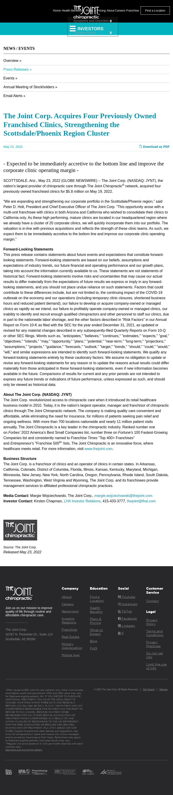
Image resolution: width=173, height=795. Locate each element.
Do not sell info (154, 655)
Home (57, 10)
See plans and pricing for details (23, 749)
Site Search (149, 689)
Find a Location (155, 10)
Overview (10, 61)
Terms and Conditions (154, 633)
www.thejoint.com (98, 449)
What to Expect (96, 632)
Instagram (127, 604)
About (110, 10)
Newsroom (70, 611)
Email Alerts (12, 96)
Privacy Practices (153, 644)
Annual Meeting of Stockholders (28, 87)
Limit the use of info (156, 666)
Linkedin (126, 626)
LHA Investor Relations (82, 501)
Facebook (127, 618)
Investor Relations (69, 620)
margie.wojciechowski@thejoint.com (123, 496)
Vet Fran (88, 772)
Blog (93, 641)
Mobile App (71, 655)
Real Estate (70, 637)
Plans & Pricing (96, 10)
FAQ (93, 648)
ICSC (111, 772)
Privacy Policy (152, 622)
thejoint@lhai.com (141, 501)
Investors (87, 28)
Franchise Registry (64, 772)
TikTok (125, 611)
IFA (33, 772)
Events (8, 78)
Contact (152, 601)
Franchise (132, 10)
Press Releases (16, 69)
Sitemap (163, 689)
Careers (120, 10)
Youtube (126, 597)
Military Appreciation (72, 646)
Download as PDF (154, 146)
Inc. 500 (8, 772)
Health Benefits (73, 10)
